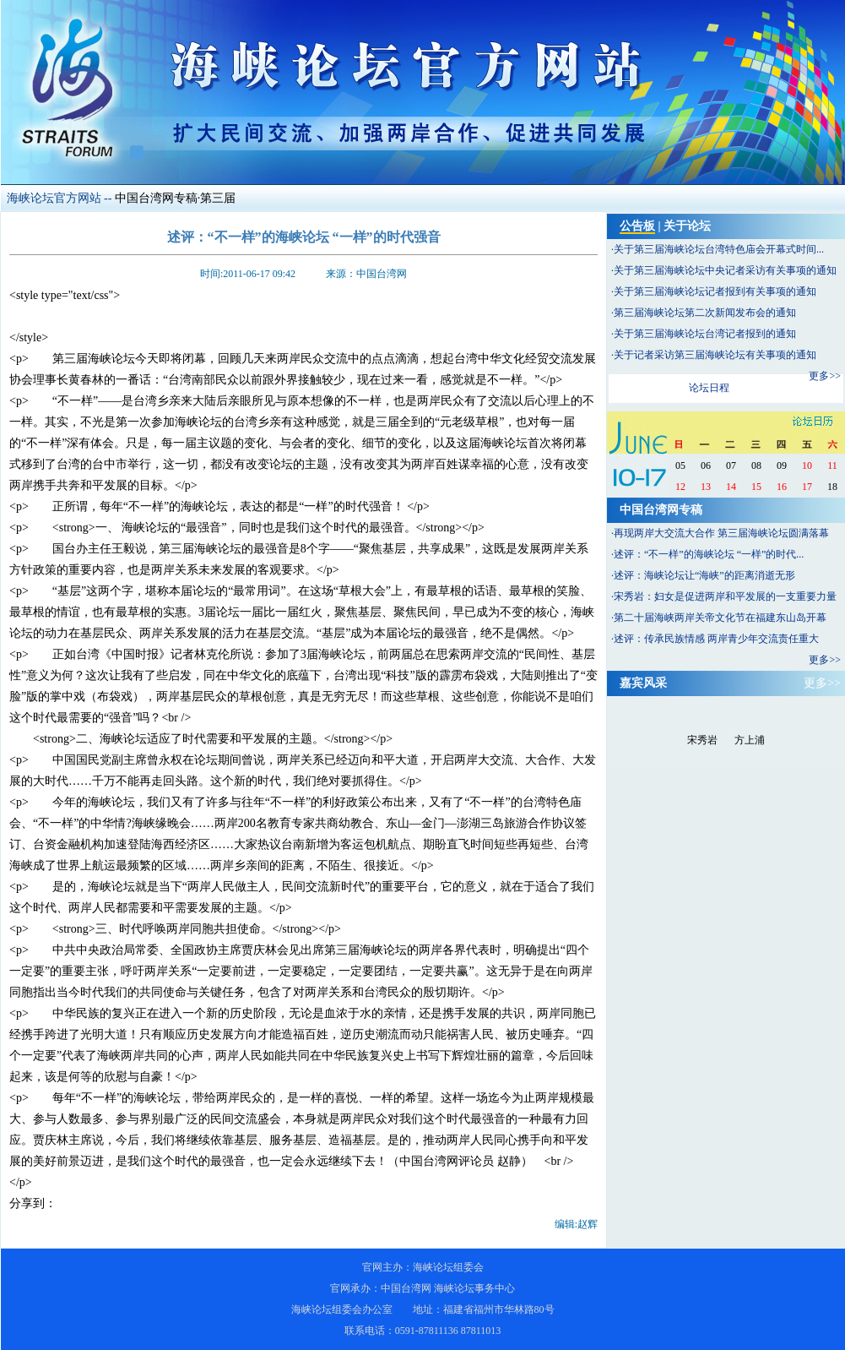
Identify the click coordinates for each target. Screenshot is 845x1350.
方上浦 (749, 740)
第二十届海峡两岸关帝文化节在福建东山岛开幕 (720, 617)
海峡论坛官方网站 (54, 198)
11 (832, 465)
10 (807, 465)
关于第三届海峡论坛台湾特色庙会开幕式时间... (719, 249)
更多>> (825, 376)
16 (782, 487)
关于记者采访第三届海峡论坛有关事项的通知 (715, 355)
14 (731, 487)
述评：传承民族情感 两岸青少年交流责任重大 (716, 639)
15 (756, 487)
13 (706, 487)
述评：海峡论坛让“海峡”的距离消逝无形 (704, 575)
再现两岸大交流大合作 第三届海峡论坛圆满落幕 (721, 533)
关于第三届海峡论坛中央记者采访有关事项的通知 (725, 270)
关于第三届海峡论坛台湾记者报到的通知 (705, 334)
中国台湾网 (406, 1288)
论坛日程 (709, 388)
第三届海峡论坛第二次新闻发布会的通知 (705, 312)
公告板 (637, 226)
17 (807, 487)
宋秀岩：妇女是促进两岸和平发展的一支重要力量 (725, 596)
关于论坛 (687, 226)
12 (680, 487)
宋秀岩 (702, 740)
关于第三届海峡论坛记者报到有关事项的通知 (715, 291)
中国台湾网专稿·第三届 (175, 198)
